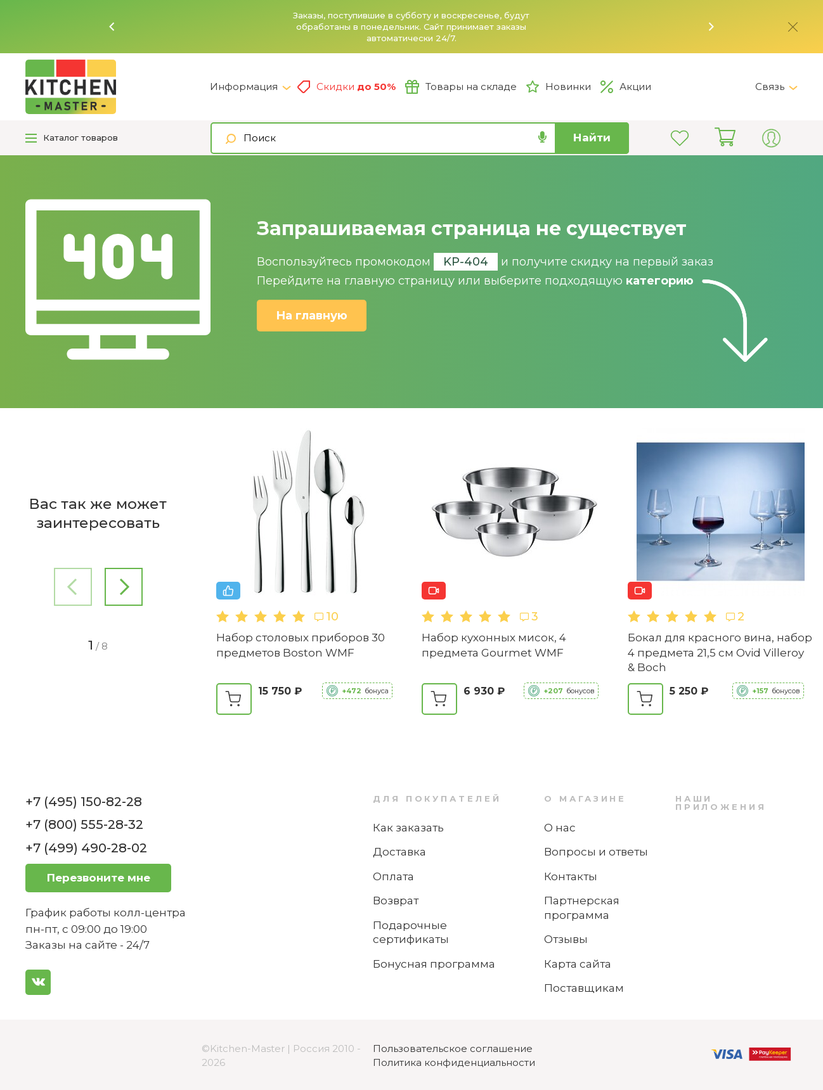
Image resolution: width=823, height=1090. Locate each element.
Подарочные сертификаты (411, 932)
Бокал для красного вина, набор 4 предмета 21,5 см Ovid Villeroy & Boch (720, 652)
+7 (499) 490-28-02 (86, 848)
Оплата (393, 876)
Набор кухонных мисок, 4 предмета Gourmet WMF (494, 645)
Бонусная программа (434, 964)
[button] (112, 26)
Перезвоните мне (98, 877)
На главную (311, 316)
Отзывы (566, 939)
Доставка (399, 851)
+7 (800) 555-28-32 (84, 824)
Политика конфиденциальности (454, 1062)
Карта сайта (577, 964)
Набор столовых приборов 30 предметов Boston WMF (300, 645)
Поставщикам (584, 988)
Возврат (395, 900)
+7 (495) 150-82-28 (83, 801)
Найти (592, 137)
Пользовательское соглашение (453, 1048)
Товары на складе (461, 87)
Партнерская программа (581, 907)
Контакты (570, 876)
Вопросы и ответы (596, 851)
